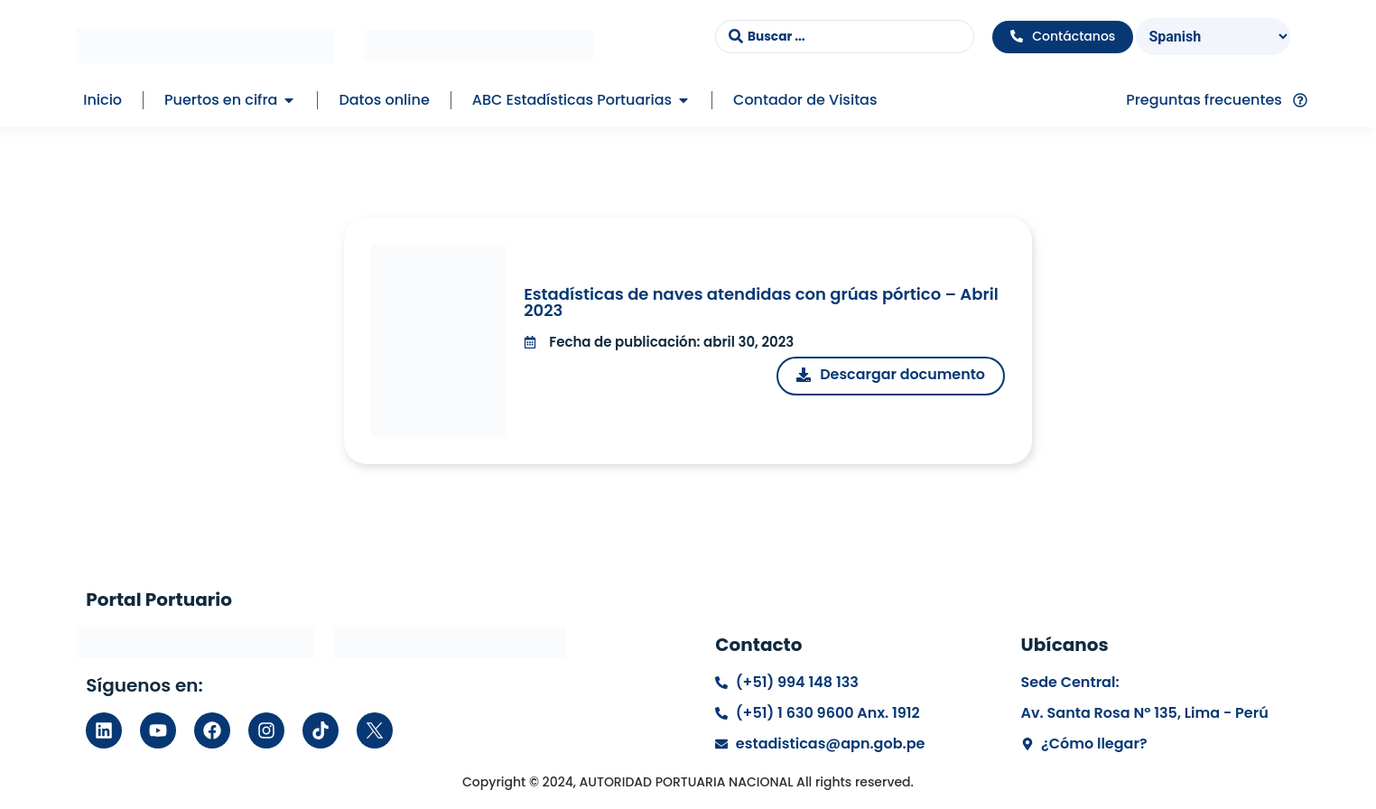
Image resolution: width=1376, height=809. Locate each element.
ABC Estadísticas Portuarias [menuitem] (572, 99)
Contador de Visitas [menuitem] (805, 99)
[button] (289, 100)
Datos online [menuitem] (384, 99)
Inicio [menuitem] (102, 99)
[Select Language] (1214, 36)
